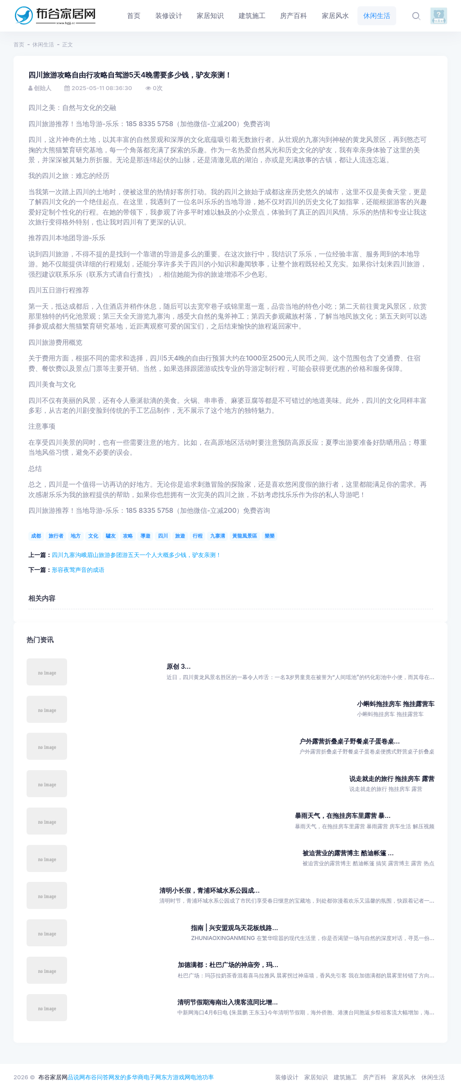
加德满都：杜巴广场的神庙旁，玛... (228, 964)
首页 (19, 44)
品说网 (76, 1077)
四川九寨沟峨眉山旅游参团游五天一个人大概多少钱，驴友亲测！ (136, 554)
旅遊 (180, 536)
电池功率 (202, 1077)
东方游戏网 (175, 1077)
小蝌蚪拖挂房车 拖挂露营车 (395, 704)
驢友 (111, 536)
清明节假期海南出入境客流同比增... (227, 1002)
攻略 (128, 536)
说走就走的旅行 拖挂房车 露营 (391, 778)
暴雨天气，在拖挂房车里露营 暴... (343, 815)
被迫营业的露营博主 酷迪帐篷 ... (348, 853)
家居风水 (404, 1077)
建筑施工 (345, 1077)
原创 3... (178, 666)
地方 (76, 536)
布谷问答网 (99, 1077)
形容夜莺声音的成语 (78, 569)
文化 (93, 536)
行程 (198, 536)
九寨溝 (217, 536)
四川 (163, 536)
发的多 (123, 1077)
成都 (36, 536)
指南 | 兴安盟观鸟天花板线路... (234, 927)
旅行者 (56, 536)
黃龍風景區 (244, 536)
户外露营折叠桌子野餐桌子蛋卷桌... (349, 741)
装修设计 (286, 1077)
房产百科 (374, 1077)
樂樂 (270, 536)
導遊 (145, 536)
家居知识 (316, 1077)
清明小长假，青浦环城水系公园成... (209, 890)
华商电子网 (146, 1077)
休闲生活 (43, 44)
